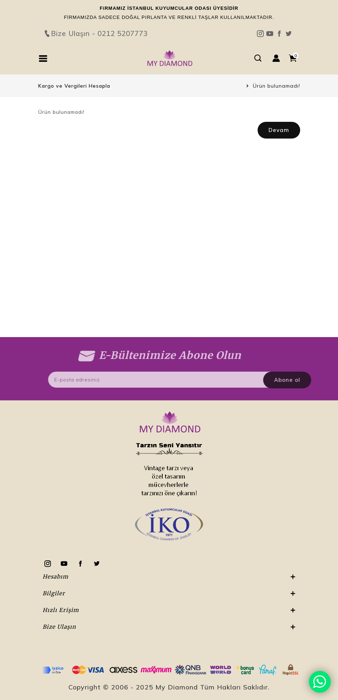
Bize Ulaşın (169, 20)
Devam (279, 130)
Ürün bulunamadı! (276, 86)
